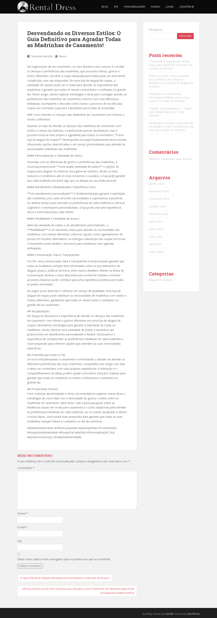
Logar (170, 6)
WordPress (193, 613)
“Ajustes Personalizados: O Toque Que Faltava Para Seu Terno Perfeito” (170, 112)
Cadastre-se (186, 6)
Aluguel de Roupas (160, 280)
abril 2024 (155, 244)
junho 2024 (156, 229)
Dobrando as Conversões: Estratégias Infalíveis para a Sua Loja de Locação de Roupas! (169, 97)
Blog (105, 6)
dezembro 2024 (159, 191)
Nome (22, 513)
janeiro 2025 (157, 184)
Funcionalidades (134, 6)
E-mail (22, 527)
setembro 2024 (158, 214)
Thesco (62, 56)
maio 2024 (155, 236)
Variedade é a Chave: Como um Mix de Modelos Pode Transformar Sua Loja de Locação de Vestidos (171, 126)
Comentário (26, 468)
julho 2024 (155, 221)
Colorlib (168, 613)
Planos (155, 6)
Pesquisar (156, 29)
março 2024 (156, 252)
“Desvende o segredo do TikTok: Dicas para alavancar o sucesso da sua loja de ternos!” (171, 65)
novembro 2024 (159, 199)
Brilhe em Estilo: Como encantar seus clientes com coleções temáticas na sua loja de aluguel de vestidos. (171, 81)
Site (116, 6)
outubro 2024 (157, 206)
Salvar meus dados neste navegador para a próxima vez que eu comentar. (64, 559)
